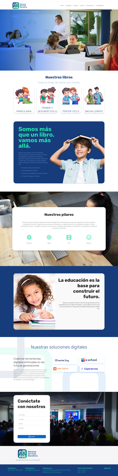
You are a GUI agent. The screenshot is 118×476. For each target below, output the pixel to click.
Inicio (62, 5)
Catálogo (68, 5)
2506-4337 (19, 470)
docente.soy (90, 5)
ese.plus (75, 5)
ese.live (82, 5)
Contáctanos (100, 5)
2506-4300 (11, 470)
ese (59, 368)
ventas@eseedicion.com (32, 470)
